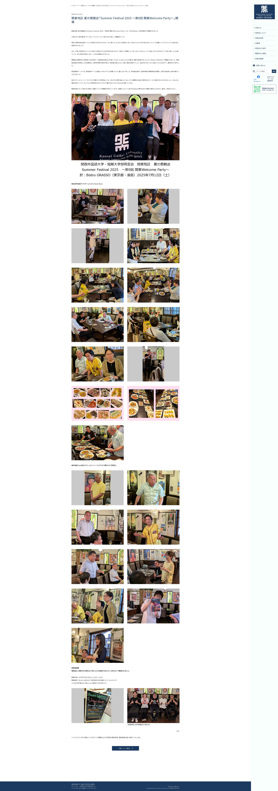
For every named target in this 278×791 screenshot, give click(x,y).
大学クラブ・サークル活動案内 (270, 79)
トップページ (75, 5)
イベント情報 (91, 5)
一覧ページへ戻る (124, 748)
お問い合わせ (260, 65)
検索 (274, 71)
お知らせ (83, 5)
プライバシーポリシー (174, 786)
